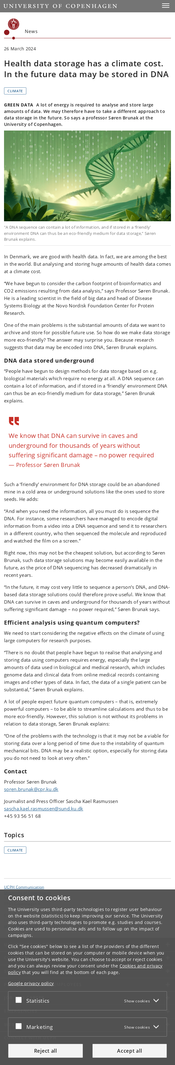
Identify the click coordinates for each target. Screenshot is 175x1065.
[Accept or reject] (20, 1000)
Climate (15, 91)
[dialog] (87, 977)
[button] (166, 6)
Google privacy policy (31, 983)
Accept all (129, 1050)
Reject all (45, 1050)
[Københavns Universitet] (12, 29)
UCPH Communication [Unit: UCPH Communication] (24, 886)
